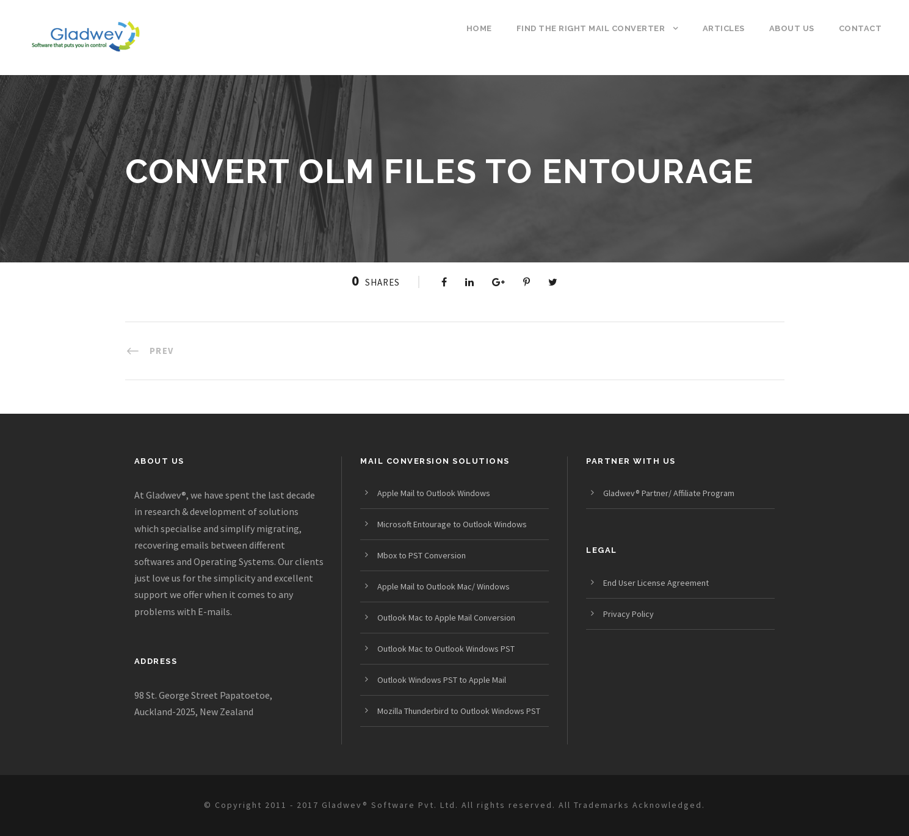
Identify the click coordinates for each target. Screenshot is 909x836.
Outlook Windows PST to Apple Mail (441, 679)
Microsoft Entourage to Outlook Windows (452, 524)
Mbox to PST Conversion (421, 555)
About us (791, 28)
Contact (860, 28)
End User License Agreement (656, 582)
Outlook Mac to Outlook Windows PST (446, 648)
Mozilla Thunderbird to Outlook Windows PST (458, 710)
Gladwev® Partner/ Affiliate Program (668, 493)
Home (479, 28)
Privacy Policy (628, 613)
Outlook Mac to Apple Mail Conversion (446, 617)
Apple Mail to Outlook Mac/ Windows (443, 586)
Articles (724, 28)
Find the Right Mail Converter (590, 28)
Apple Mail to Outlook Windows (433, 493)
